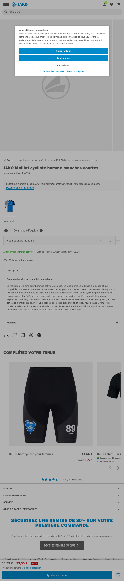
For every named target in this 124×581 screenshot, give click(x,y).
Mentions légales (75, 71)
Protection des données (52, 71)
